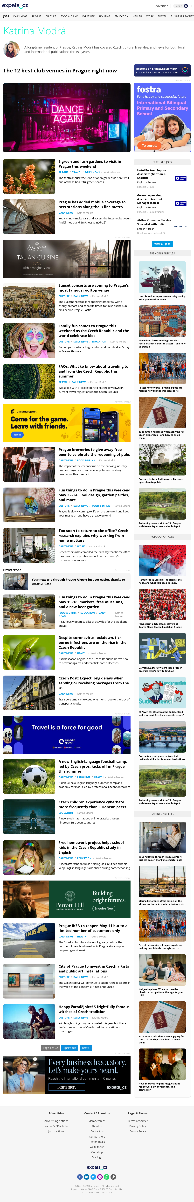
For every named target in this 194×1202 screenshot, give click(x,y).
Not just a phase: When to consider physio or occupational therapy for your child (161, 992)
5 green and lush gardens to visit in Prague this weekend (90, 164)
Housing (104, 16)
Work (149, 16)
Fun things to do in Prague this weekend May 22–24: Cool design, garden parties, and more (94, 495)
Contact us (97, 1131)
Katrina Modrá (112, 172)
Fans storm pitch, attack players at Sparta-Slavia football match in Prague (160, 625)
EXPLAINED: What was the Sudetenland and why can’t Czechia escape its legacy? (161, 713)
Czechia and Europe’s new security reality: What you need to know (162, 298)
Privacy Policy (137, 1126)
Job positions (56, 1131)
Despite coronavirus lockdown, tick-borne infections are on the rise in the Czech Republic (92, 642)
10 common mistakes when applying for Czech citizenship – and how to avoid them (161, 435)
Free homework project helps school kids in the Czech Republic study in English (91, 847)
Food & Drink (69, 16)
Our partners (97, 1136)
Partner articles (162, 814)
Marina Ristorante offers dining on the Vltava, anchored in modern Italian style (161, 902)
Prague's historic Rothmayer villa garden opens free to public (161, 480)
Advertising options (56, 1121)
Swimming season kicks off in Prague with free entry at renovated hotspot (160, 525)
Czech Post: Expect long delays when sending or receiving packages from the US (94, 683)
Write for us (97, 1147)
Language (83, 777)
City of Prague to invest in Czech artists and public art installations (94, 968)
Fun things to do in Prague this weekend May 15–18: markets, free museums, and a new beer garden (94, 601)
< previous (69, 1048)
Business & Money (182, 16)
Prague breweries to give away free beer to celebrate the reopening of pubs (94, 452)
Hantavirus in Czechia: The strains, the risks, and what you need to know (160, 581)
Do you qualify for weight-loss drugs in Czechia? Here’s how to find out (160, 669)
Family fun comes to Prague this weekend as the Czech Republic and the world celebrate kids (94, 330)
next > (86, 1048)
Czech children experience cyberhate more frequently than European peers (92, 804)
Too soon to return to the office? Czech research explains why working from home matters (93, 535)
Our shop (97, 1152)
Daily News (20, 16)
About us (97, 1126)
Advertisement (183, 80)
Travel (162, 16)
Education (121, 16)
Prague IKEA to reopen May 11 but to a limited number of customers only (93, 928)
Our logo (97, 1157)
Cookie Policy (138, 1131)
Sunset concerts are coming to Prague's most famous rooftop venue (94, 288)
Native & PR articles (56, 1126)
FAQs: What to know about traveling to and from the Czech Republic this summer (93, 371)
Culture (51, 16)
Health (137, 16)
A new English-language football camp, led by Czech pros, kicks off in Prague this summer (93, 766)
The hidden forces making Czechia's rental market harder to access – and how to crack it (162, 343)
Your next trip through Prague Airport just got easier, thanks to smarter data (160, 858)
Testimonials (97, 1142)
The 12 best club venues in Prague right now (60, 70)
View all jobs (162, 244)
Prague (36, 16)
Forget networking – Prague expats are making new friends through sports (160, 389)
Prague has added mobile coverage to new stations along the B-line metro (92, 204)
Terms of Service (138, 1121)
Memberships (97, 1121)
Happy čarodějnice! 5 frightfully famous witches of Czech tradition (94, 1009)
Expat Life (88, 16)
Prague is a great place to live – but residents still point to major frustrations (162, 758)
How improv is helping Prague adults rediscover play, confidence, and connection (159, 1086)
